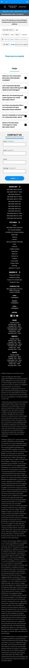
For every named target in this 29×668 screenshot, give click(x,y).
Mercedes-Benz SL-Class (14, 216)
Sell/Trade (14, 235)
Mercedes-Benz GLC (14, 206)
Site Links (13, 222)
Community (14, 261)
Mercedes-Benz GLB (14, 204)
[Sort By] (22, 44)
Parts (14, 244)
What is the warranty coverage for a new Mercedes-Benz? (14, 125)
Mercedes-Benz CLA (14, 194)
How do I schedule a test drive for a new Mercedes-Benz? (14, 116)
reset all (24, 35)
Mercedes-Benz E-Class (14, 197)
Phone (5, 159)
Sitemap (14, 266)
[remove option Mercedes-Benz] (8, 30)
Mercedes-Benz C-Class (14, 192)
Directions (14, 251)
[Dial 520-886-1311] (7, 2)
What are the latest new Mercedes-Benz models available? (14, 78)
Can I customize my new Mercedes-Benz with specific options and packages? (14, 88)
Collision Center (14, 249)
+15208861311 (14, 298)
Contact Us (14, 256)
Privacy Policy (14, 263)
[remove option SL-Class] (6, 34)
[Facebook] (11, 315)
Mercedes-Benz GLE (14, 209)
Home (14, 225)
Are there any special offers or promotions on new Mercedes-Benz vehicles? (14, 107)
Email (8, 150)
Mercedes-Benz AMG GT (14, 189)
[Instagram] (14, 315)
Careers (14, 258)
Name (8, 141)
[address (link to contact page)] (2, 2)
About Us (14, 254)
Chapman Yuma (14, 282)
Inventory (13, 187)
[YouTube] (17, 315)
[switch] (27, 2)
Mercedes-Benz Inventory (15, 227)
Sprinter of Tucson (14, 268)
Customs (14, 246)
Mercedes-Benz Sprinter (14, 218)
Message (9, 168)
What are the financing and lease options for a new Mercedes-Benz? (14, 97)
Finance (14, 237)
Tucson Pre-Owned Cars (14, 280)
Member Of (13, 272)
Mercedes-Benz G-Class (14, 199)
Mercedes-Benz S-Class (14, 213)
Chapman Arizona (14, 277)
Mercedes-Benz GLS (14, 211)
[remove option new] (17, 34)
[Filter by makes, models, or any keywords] (14, 39)
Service (14, 239)
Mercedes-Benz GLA (14, 201)
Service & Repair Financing (14, 242)
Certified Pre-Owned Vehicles (14, 232)
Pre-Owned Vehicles (14, 230)
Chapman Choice (14, 275)
